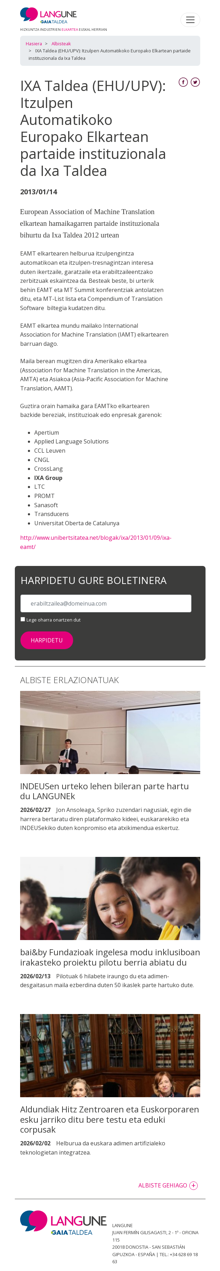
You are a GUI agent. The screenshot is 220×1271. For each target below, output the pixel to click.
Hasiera (34, 43)
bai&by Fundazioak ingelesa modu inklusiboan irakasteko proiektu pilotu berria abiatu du (110, 957)
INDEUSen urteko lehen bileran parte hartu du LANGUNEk (104, 791)
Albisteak (61, 43)
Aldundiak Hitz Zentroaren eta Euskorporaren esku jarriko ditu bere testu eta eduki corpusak (109, 1119)
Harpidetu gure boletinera (93, 580)
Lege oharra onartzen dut (53, 620)
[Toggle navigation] (190, 20)
